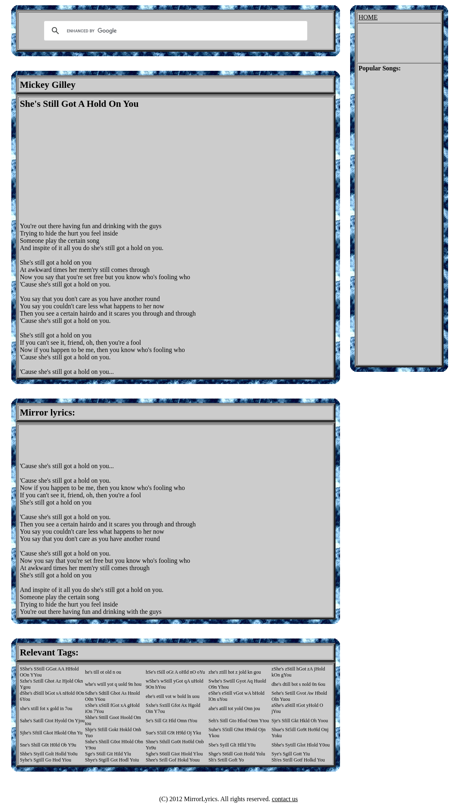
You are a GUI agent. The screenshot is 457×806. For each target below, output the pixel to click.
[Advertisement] (88, 166)
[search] (174, 31)
